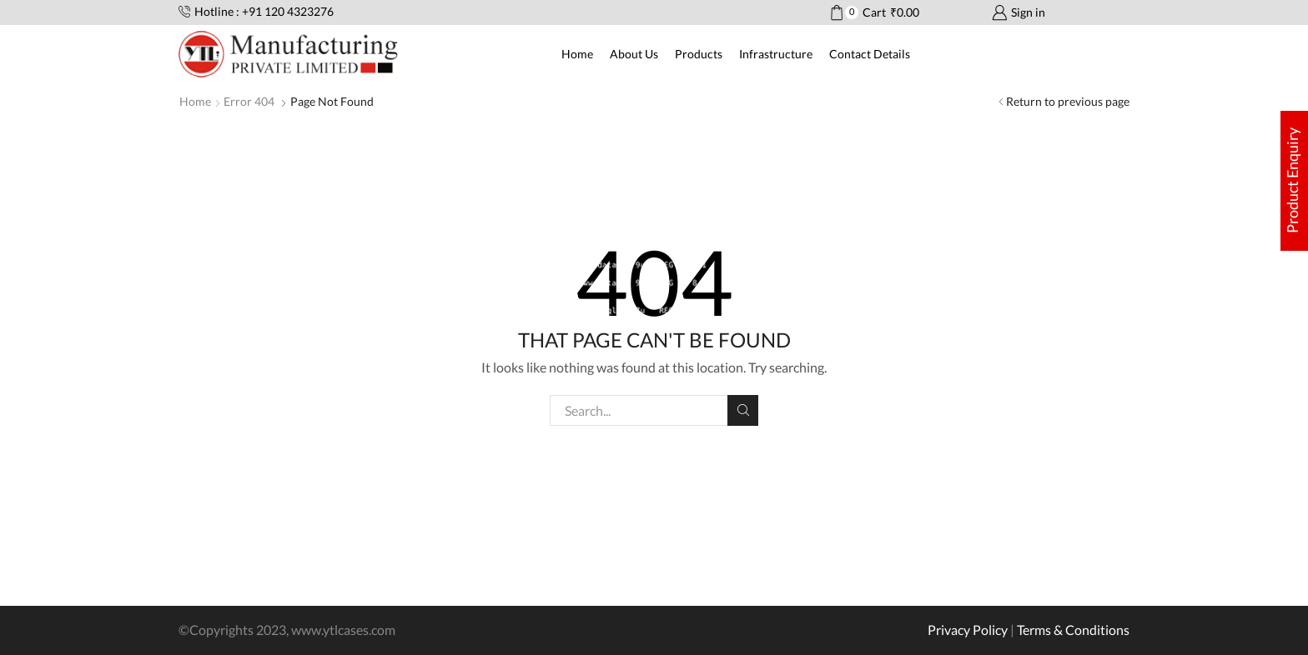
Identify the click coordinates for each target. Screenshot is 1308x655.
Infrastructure (775, 54)
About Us (634, 54)
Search (742, 410)
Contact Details (869, 54)
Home (577, 54)
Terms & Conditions (1073, 630)
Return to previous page (1067, 101)
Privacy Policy (968, 630)
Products (698, 54)
